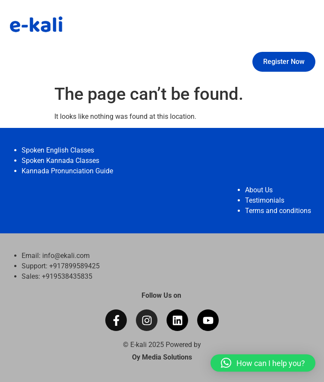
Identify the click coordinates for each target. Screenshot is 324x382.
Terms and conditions (278, 211)
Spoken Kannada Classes (60, 160)
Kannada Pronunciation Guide (67, 171)
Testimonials (264, 200)
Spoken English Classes (58, 150)
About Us (259, 190)
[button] (263, 363)
